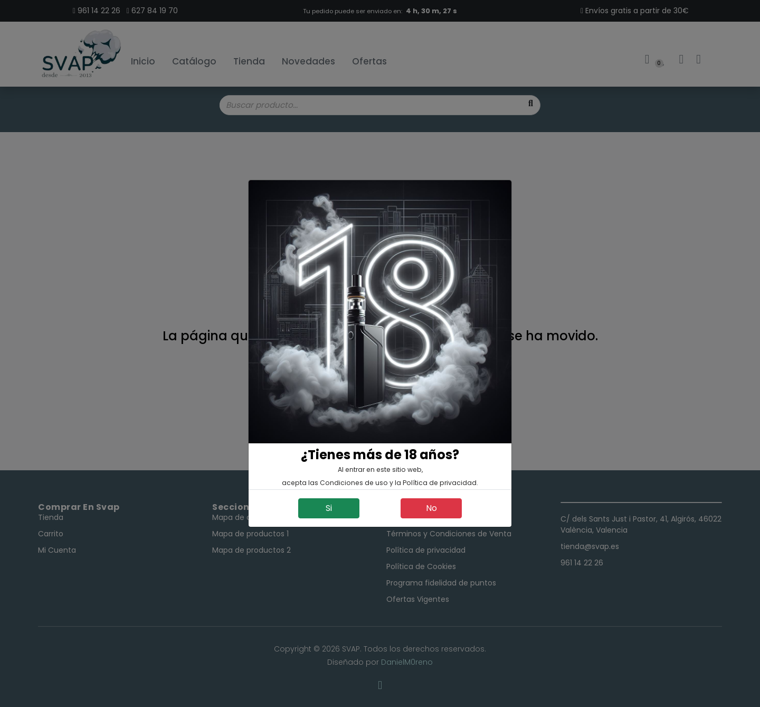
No (431, 508)
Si (329, 508)
